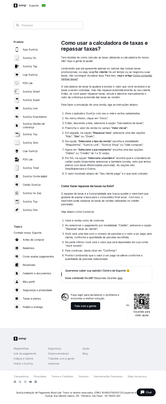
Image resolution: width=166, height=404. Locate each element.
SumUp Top (30, 134)
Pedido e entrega (32, 307)
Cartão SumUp (32, 184)
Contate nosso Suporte (27, 232)
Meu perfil (29, 281)
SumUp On (29, 58)
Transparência (21, 376)
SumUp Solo (30, 142)
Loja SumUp (30, 74)
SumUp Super (31, 100)
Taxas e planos (32, 298)
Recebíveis (29, 265)
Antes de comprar (33, 239)
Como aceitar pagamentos (38, 256)
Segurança (54, 348)
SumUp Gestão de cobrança (34, 125)
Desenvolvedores (58, 353)
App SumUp (30, 49)
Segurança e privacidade (37, 290)
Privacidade (40, 376)
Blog (85, 353)
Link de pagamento (25, 353)
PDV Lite (28, 83)
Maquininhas (21, 348)
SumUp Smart (31, 91)
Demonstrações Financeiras (108, 376)
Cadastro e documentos (37, 273)
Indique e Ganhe (23, 358)
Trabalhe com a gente (61, 358)
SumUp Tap (30, 66)
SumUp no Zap (32, 193)
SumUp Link (30, 108)
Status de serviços (137, 376)
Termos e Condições (62, 376)
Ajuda (85, 348)
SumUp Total (31, 167)
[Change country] (43, 5)
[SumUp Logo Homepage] (21, 5)
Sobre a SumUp (23, 363)
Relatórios (28, 248)
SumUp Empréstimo (35, 116)
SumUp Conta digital (35, 176)
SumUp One (30, 210)
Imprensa (53, 363)
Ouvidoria (83, 376)
